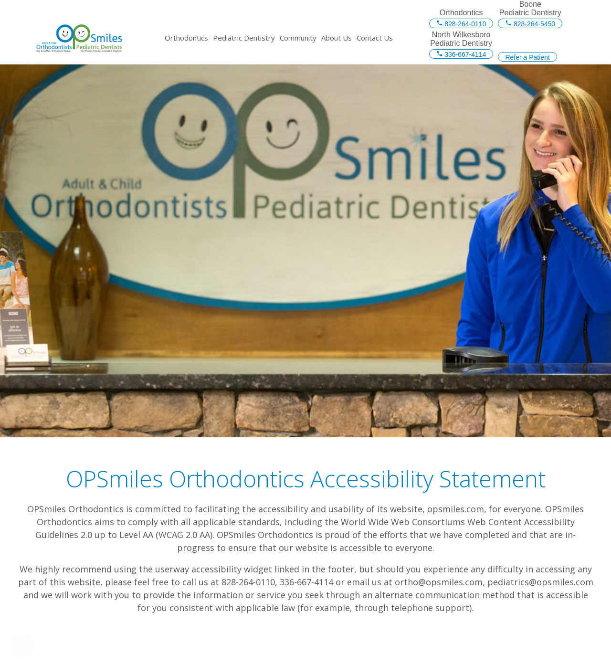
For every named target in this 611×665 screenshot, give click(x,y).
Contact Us (375, 37)
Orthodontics (186, 37)
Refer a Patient (527, 57)
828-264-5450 (530, 24)
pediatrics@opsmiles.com (540, 582)
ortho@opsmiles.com (439, 582)
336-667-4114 (461, 54)
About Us (336, 37)
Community (298, 37)
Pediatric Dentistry (244, 37)
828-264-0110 (461, 24)
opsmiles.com (455, 509)
